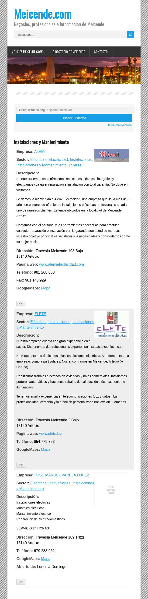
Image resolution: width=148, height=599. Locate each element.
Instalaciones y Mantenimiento (41, 165)
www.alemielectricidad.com (61, 264)
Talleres (75, 165)
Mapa (45, 288)
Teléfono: (24, 272)
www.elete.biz (50, 434)
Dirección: (25, 251)
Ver (21, 303)
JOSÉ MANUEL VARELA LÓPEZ (61, 475)
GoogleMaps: (28, 288)
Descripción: (27, 173)
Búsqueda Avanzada (120, 124)
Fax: (20, 280)
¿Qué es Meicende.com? (28, 51)
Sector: (22, 160)
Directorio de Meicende (69, 51)
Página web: (27, 264)
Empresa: (24, 152)
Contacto (101, 51)
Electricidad (58, 160)
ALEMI (39, 152)
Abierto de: (26, 567)
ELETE (40, 314)
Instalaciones (81, 160)
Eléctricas (38, 160)
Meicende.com (43, 13)
